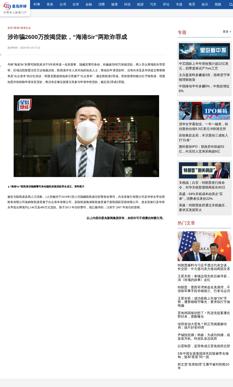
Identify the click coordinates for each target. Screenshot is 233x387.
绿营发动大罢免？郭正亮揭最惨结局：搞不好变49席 (202, 326)
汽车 (153, 4)
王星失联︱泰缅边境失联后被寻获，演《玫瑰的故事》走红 (204, 278)
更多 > (227, 31)
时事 (37, 4)
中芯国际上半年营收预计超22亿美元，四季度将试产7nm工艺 (203, 66)
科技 (127, 4)
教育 (192, 4)
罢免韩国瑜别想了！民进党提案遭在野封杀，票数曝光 (204, 314)
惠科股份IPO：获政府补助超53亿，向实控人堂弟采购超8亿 (201, 149)
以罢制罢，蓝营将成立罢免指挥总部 (204, 346)
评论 (166, 4)
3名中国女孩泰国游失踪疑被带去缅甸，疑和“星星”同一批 (203, 355)
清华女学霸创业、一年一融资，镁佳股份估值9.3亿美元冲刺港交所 (203, 126)
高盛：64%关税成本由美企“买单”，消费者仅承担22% (201, 196)
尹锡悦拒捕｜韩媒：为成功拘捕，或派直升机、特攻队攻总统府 (204, 336)
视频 (218, 4)
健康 (114, 4)
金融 (88, 4)
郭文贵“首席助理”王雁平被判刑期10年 (203, 366)
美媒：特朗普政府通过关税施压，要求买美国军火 (203, 207)
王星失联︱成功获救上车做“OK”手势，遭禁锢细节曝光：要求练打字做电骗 (204, 302)
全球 (75, 4)
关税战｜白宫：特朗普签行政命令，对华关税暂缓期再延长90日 (202, 185)
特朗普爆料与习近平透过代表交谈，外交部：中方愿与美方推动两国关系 (204, 267)
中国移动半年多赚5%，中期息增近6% (204, 88)
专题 (179, 4)
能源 (140, 4)
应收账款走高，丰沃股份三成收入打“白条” (203, 138)
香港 (50, 4)
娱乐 (205, 4)
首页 (10, 27)
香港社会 (26, 27)
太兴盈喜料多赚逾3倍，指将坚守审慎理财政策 (204, 77)
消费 (101, 4)
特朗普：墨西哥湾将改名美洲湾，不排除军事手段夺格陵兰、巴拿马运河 (204, 289)
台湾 (63, 4)
